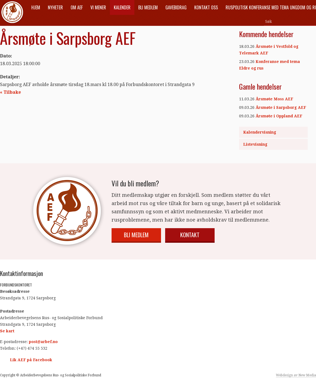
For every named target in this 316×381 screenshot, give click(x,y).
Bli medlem (136, 235)
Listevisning (255, 144)
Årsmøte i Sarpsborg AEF (281, 107)
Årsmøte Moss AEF (274, 99)
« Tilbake (10, 92)
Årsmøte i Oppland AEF (279, 116)
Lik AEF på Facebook (31, 360)
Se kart (7, 331)
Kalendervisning (259, 132)
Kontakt (189, 235)
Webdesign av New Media (296, 375)
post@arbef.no (43, 341)
